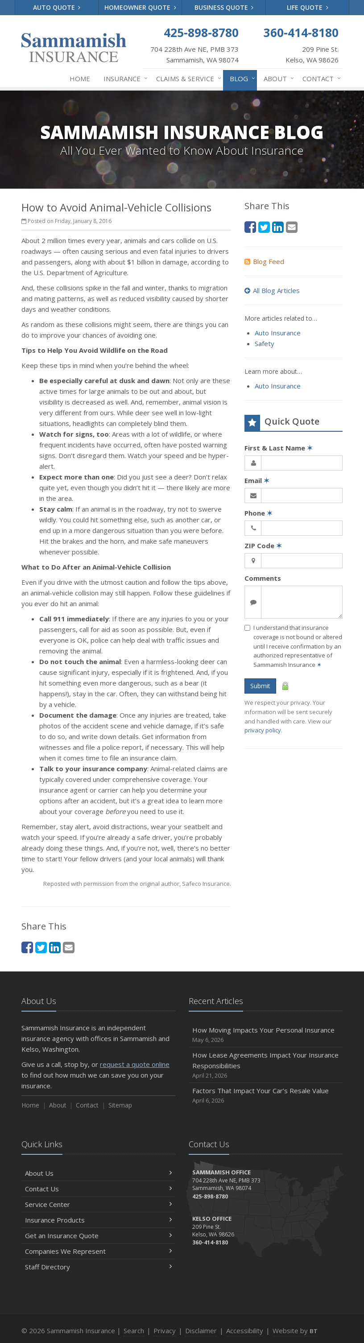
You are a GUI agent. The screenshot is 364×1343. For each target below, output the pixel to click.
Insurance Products (98, 1219)
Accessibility (244, 1330)
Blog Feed (264, 261)
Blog (241, 78)
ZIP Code (263, 545)
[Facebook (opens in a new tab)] (27, 947)
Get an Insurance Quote (98, 1235)
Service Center (98, 1204)
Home (80, 78)
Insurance (123, 78)
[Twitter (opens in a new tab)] (41, 947)
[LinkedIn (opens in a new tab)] (55, 947)
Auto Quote (57, 7)
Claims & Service (187, 78)
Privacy (164, 1330)
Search (134, 1330)
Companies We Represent (98, 1251)
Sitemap (120, 1105)
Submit (260, 686)
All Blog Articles (272, 290)
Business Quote (224, 7)
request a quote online (135, 1064)
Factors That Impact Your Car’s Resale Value (265, 1095)
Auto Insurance (278, 332)
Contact (319, 78)
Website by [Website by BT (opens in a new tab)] (295, 1330)
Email (256, 480)
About (277, 78)
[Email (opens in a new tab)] (68, 947)
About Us (98, 1173)
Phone (258, 512)
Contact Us (98, 1188)
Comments (262, 578)
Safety (264, 343)
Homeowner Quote (140, 7)
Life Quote (307, 7)
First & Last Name (278, 447)
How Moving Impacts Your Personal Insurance (265, 1035)
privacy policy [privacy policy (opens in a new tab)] (262, 730)
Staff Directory (98, 1266)
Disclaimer (201, 1330)
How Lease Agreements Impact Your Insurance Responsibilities (265, 1065)
